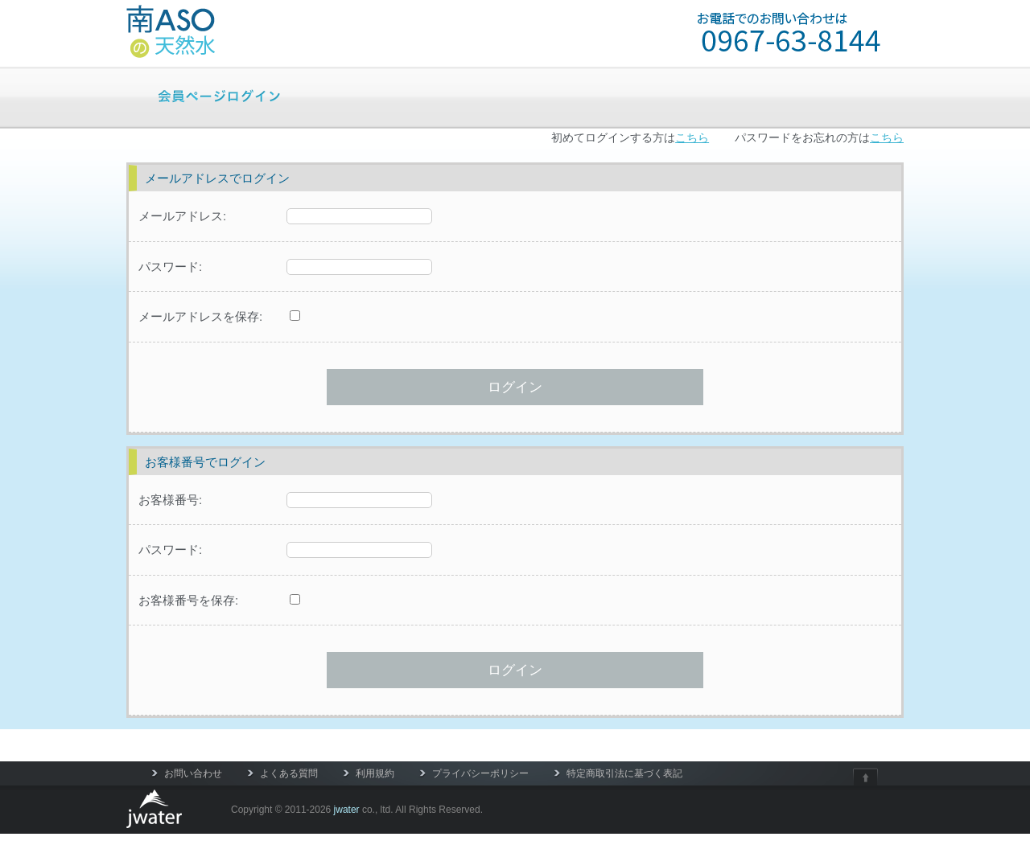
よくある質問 (289, 773)
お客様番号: (170, 500)
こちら (692, 137)
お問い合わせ (193, 773)
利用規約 (375, 773)
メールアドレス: (182, 216)
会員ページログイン (218, 95)
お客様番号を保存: (188, 600)
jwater (347, 809)
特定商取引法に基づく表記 (624, 773)
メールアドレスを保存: (200, 316)
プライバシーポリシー (480, 773)
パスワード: (170, 266)
